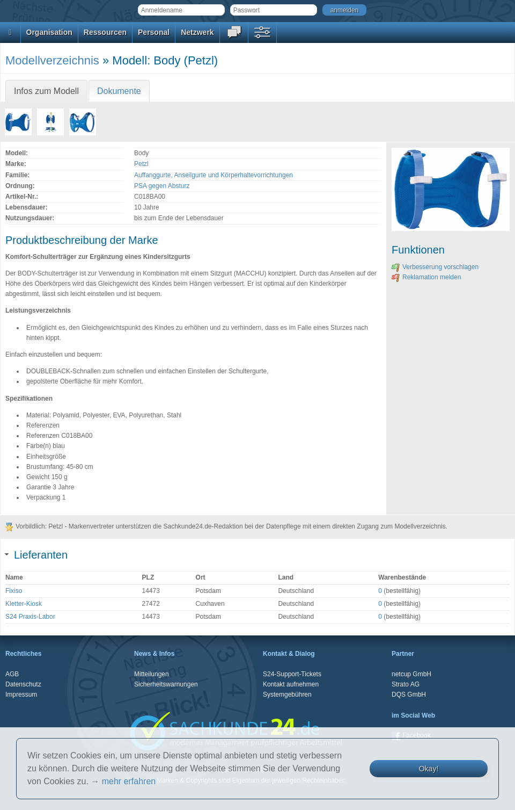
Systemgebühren (287, 694)
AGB (12, 674)
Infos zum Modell (46, 91)
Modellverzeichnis (52, 60)
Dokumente (119, 91)
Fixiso (13, 591)
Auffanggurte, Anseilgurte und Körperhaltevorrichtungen (213, 175)
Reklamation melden (426, 277)
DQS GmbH (409, 694)
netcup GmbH (411, 674)
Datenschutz (23, 684)
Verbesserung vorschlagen (435, 267)
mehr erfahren (129, 781)
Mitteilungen (151, 674)
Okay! (429, 768)
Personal (154, 32)
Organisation (49, 32)
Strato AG (406, 684)
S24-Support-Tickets (292, 674)
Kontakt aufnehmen (291, 684)
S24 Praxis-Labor (30, 616)
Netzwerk (197, 32)
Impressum (21, 694)
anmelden (344, 10)
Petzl (141, 164)
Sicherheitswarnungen (166, 684)
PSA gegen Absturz (161, 186)
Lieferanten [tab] (36, 555)
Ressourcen (105, 32)
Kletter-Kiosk (23, 604)
